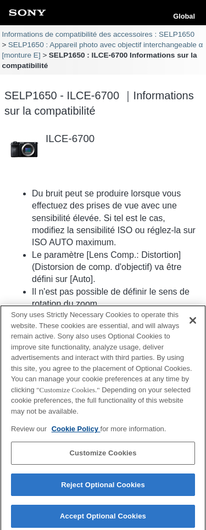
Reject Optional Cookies (103, 487)
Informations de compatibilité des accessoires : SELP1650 (98, 34)
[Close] (193, 323)
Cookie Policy (76, 432)
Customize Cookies (102, 456)
